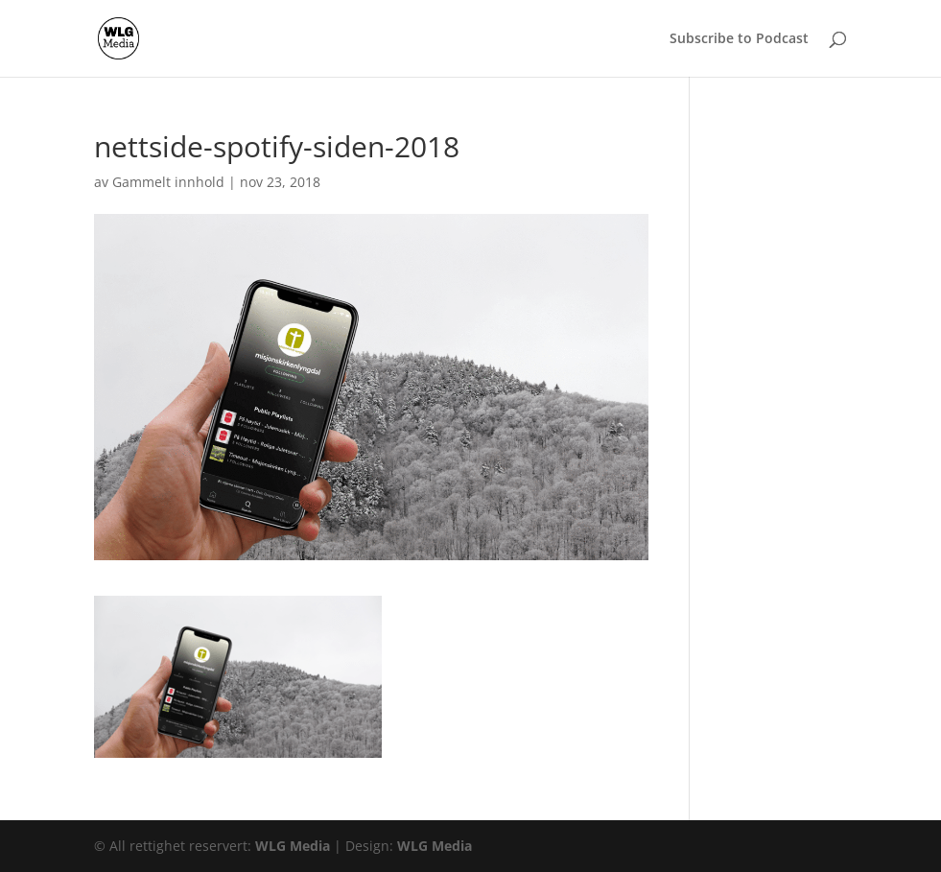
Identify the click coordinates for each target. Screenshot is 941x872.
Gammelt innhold (168, 182)
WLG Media (292, 846)
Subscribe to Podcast (739, 39)
